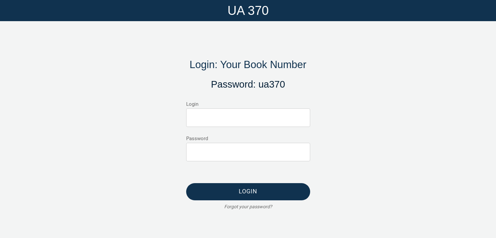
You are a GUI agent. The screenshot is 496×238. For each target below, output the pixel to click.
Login (192, 104)
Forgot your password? (248, 206)
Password (197, 138)
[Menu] (13, 11)
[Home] (483, 11)
